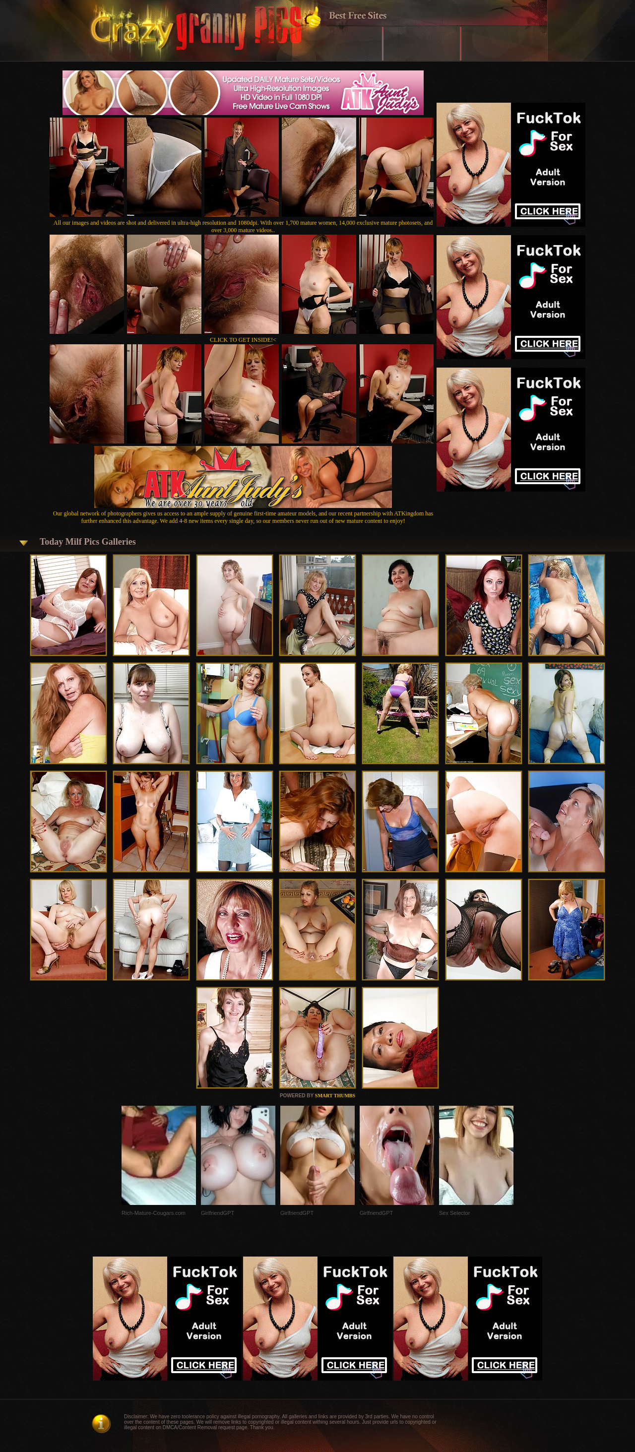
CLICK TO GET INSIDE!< (243, 339)
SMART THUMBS (335, 1095)
